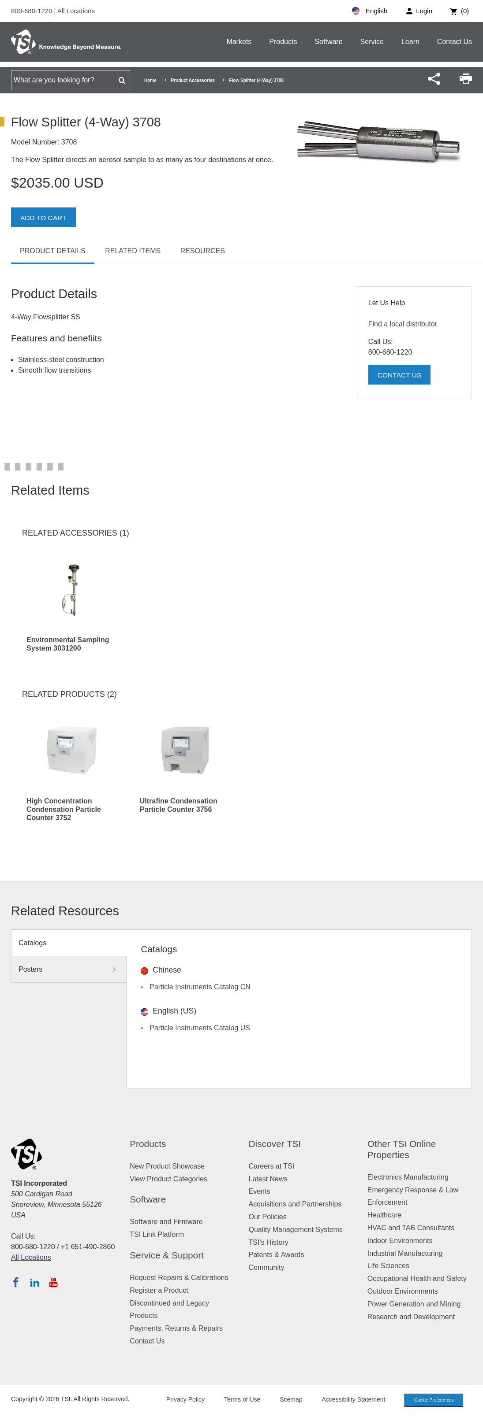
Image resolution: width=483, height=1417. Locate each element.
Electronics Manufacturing (408, 1177)
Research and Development (411, 1317)
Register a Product (159, 1290)
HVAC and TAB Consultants (410, 1228)
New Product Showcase (167, 1166)
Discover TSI (275, 1144)
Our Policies (268, 1217)
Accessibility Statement (348, 1400)
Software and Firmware (166, 1221)
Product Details (53, 251)
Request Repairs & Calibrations (179, 1277)
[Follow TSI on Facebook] (16, 1282)
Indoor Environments (400, 1240)
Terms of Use (237, 1400)
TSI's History (268, 1242)
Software (328, 41)
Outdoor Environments (402, 1291)
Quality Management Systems (296, 1229)
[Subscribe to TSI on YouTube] (53, 1282)
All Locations (76, 11)
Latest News (268, 1179)
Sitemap (285, 1400)
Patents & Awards (276, 1254)
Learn (410, 41)
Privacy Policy (180, 1400)
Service (372, 41)
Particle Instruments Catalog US (200, 1028)
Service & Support (167, 1255)
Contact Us (454, 41)
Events (259, 1191)
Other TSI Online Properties (401, 1149)
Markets (238, 41)
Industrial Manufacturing (405, 1253)
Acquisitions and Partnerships (295, 1204)
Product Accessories (193, 80)
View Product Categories (168, 1179)
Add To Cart (44, 218)
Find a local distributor (403, 324)
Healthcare (384, 1215)
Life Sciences (388, 1265)
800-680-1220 (32, 11)
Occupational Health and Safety (417, 1278)
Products (283, 41)
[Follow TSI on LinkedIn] (35, 1282)
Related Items (133, 251)
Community (267, 1267)
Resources (202, 251)
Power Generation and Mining (414, 1304)
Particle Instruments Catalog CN (200, 987)
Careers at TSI (272, 1166)
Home (150, 80)
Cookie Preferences (431, 1400)
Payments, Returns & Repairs (176, 1328)
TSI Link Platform (157, 1234)
